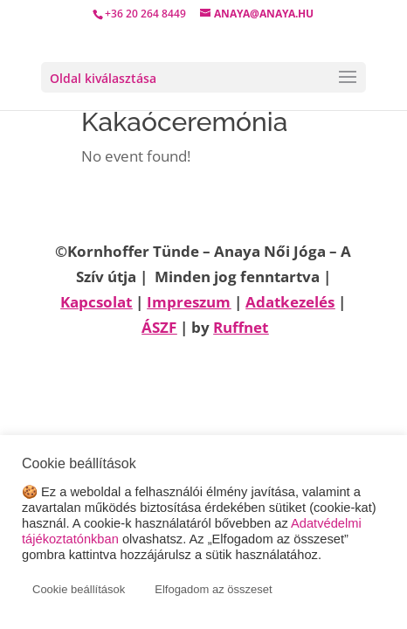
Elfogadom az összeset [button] (213, 589)
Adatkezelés (290, 302)
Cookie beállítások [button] (78, 589)
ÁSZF (158, 327)
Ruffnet (240, 327)
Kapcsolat (96, 302)
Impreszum (189, 302)
